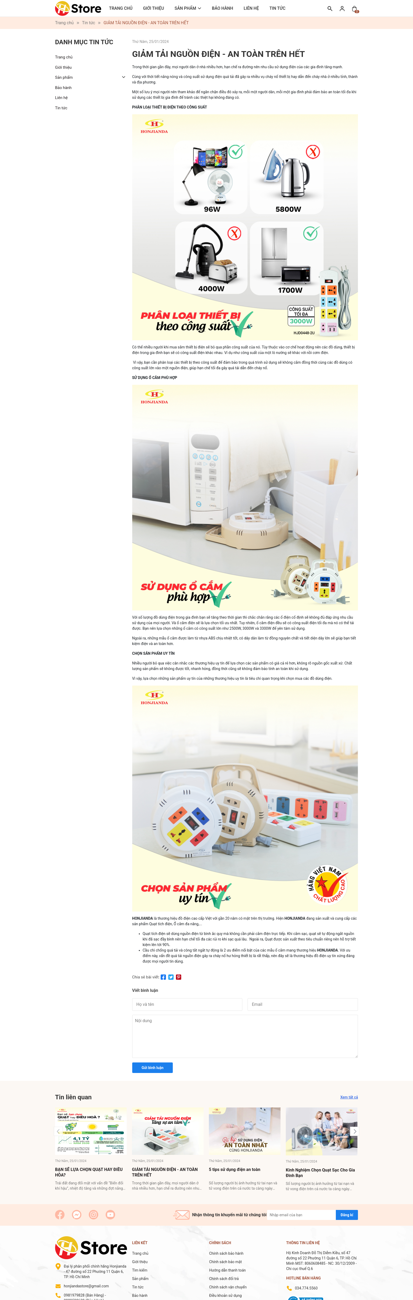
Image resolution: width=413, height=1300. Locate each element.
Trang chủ (120, 8)
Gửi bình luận (153, 1068)
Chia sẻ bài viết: (146, 977)
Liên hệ (251, 8)
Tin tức (277, 8)
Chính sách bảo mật (225, 1262)
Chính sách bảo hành (226, 1253)
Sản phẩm (185, 8)
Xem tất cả (349, 1097)
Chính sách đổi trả (224, 1279)
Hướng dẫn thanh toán (227, 1270)
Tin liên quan (73, 1097)
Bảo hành (222, 8)
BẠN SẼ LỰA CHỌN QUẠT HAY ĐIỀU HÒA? (88, 1172)
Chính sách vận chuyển (228, 1287)
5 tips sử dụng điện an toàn (234, 1169)
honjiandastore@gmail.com (86, 1286)
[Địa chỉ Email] (312, 1215)
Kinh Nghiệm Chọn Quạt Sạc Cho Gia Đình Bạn (320, 1173)
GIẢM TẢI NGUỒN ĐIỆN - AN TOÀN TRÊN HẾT (165, 1172)
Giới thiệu (153, 8)
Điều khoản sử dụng (225, 1295)
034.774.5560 (306, 1288)
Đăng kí (347, 1215)
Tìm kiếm (140, 1270)
